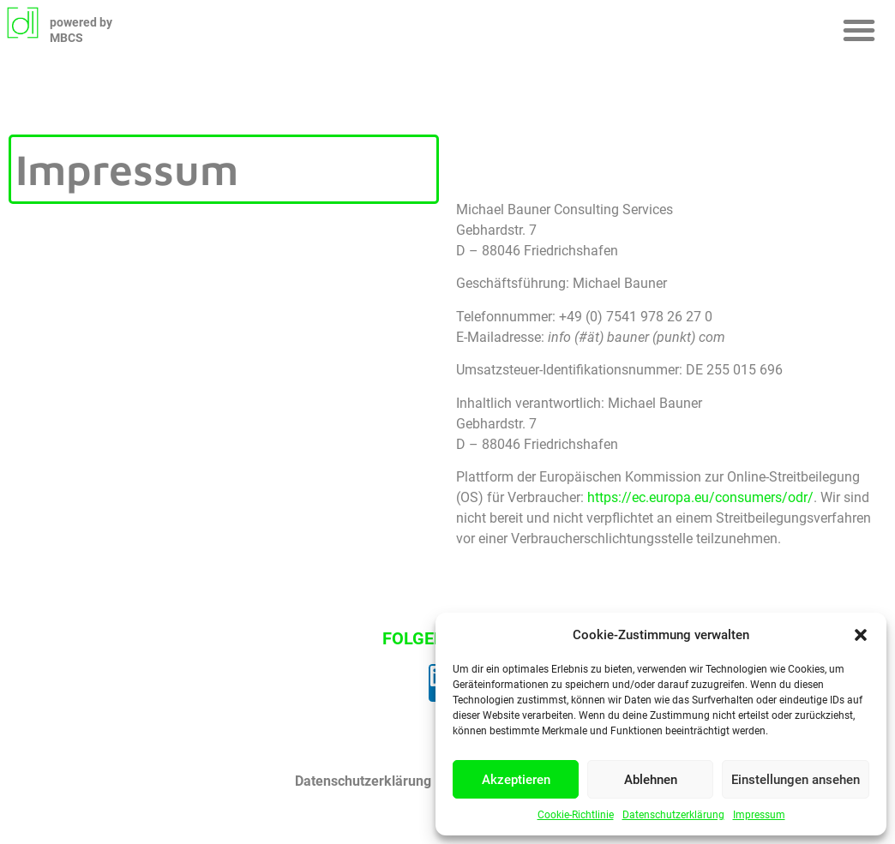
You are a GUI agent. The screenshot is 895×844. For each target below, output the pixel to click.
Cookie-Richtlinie (576, 815)
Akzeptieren (516, 779)
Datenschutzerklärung (673, 815)
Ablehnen (650, 779)
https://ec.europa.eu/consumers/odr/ (700, 497)
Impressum (759, 815)
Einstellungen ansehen (795, 779)
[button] (860, 634)
